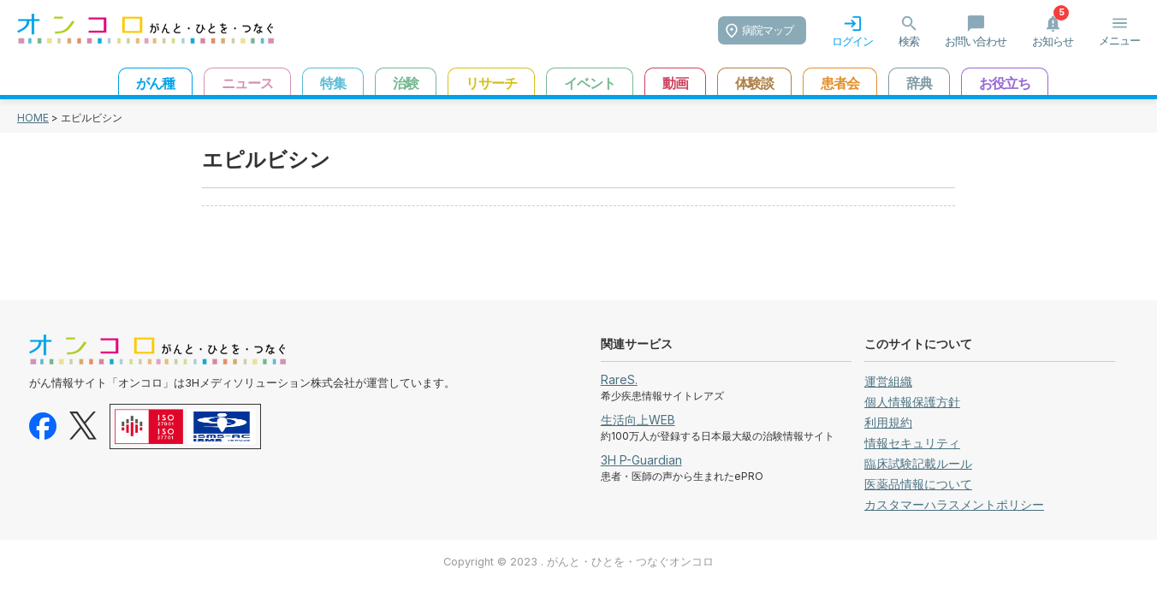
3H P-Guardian (641, 460)
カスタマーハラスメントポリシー (954, 504)
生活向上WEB (638, 419)
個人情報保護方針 (912, 401)
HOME (33, 117)
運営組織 (888, 381)
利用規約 (888, 422)
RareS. (619, 379)
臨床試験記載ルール (918, 463)
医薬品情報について (918, 484)
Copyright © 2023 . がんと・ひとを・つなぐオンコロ (578, 561)
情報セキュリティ (912, 442)
